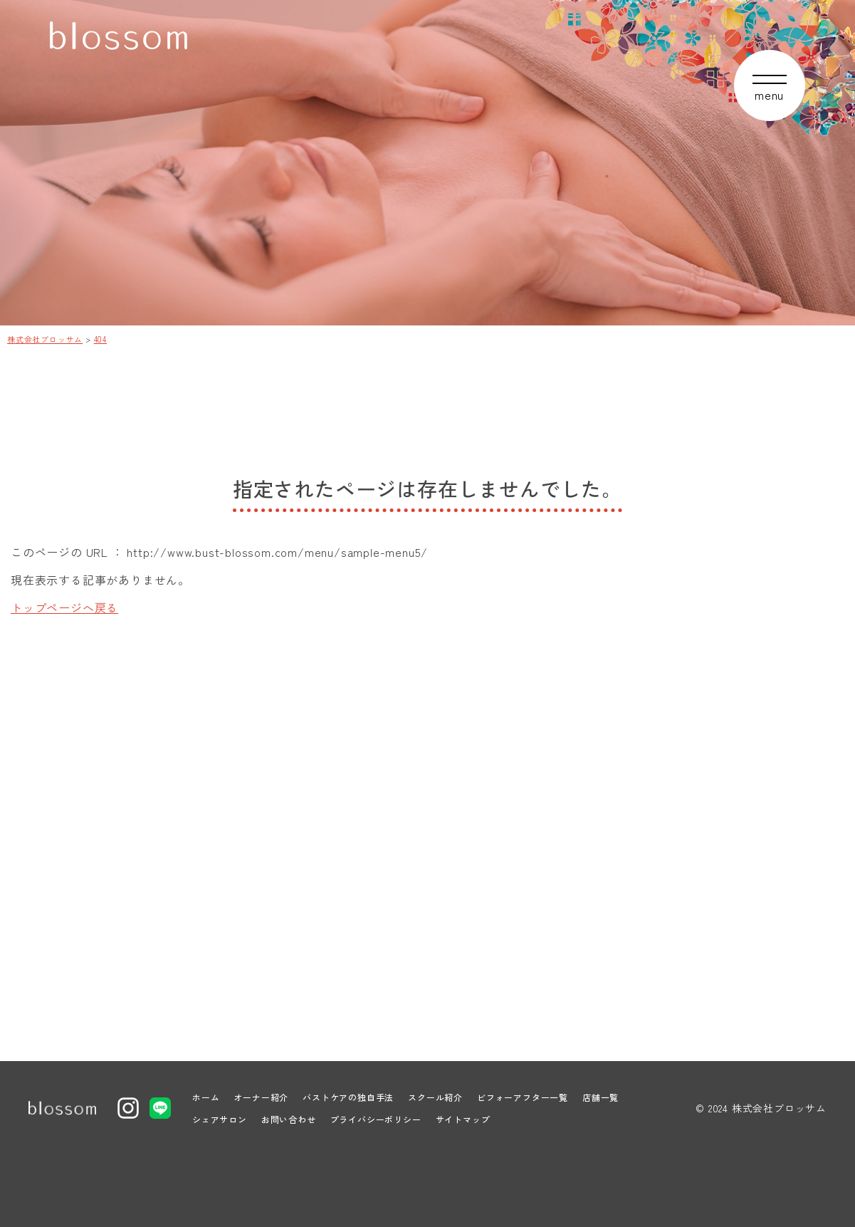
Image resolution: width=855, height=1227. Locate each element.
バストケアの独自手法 (348, 1097)
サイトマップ (463, 1119)
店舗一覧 (600, 1097)
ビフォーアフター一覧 (522, 1097)
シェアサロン (219, 1119)
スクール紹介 (435, 1097)
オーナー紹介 (261, 1097)
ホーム (205, 1097)
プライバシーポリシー (375, 1119)
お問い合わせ (288, 1119)
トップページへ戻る (64, 607)
